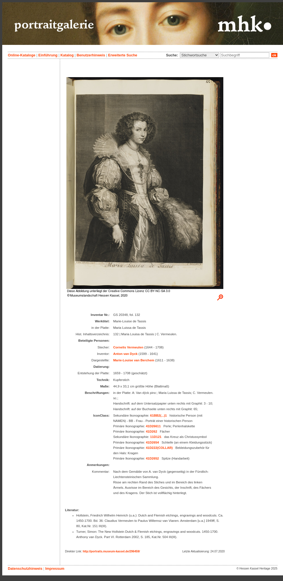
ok (274, 55)
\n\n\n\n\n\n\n (199, 55)
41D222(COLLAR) (159, 447)
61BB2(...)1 (158, 415)
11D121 (155, 436)
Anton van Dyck (125, 353)
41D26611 (153, 426)
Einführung (47, 55)
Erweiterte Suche (122, 55)
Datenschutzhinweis (25, 568)
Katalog (67, 55)
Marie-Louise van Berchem (133, 360)
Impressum (54, 568)
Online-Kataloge (21, 55)
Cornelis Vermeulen (128, 347)
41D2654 (152, 442)
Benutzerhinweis (90, 55)
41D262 (151, 431)
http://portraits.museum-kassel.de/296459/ (111, 551)
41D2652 (152, 458)
